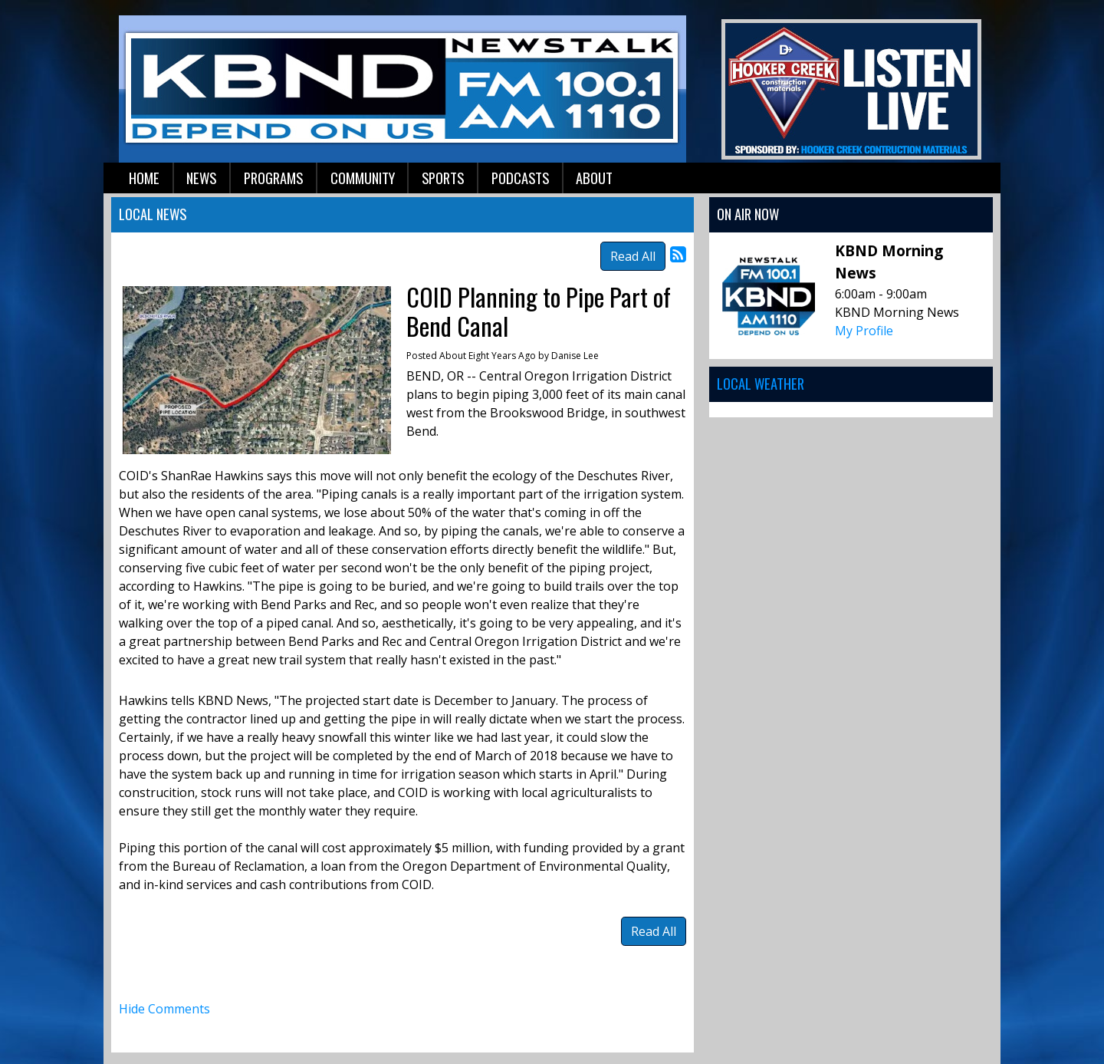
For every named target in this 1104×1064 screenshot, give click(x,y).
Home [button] (144, 177)
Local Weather (760, 383)
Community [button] (362, 177)
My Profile (864, 330)
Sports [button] (443, 177)
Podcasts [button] (520, 177)
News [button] (201, 177)
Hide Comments (164, 1008)
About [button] (594, 177)
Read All (633, 256)
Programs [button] (273, 177)
